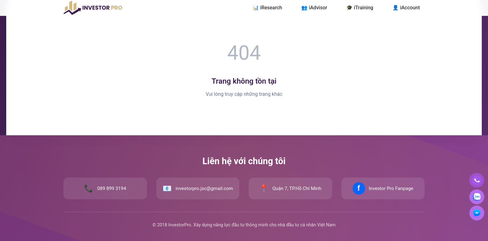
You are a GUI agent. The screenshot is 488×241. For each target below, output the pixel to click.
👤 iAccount (406, 8)
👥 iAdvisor (314, 8)
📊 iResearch (267, 8)
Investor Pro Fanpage (391, 188)
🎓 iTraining (359, 8)
